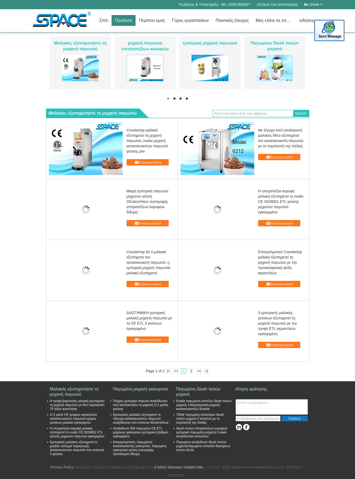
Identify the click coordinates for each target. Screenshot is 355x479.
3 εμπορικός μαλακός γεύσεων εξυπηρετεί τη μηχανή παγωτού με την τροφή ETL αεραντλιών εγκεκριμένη (277, 323)
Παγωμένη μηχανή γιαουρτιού (140, 389)
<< (176, 371)
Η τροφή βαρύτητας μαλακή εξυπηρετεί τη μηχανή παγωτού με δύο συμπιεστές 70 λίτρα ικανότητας (77, 405)
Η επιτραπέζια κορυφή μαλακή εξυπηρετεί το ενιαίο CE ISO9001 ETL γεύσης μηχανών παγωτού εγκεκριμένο (281, 201)
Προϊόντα (123, 20)
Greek (315, 4)
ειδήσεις (306, 20)
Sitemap (174, 467)
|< (168, 371)
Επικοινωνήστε (150, 162)
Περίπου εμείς (152, 20)
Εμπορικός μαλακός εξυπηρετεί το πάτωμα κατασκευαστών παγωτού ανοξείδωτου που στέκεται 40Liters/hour (141, 418)
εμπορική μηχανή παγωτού (210, 43)
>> (199, 371)
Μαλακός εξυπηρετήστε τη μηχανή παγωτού (74, 392)
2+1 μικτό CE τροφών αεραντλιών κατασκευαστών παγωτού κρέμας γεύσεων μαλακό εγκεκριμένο (73, 418)
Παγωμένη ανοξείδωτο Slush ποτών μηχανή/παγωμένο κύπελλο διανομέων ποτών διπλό (203, 446)
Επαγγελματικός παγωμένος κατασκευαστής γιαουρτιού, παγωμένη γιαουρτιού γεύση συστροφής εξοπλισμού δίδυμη (140, 448)
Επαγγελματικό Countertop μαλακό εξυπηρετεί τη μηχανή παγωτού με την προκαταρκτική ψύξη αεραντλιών (280, 262)
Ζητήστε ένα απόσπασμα (277, 4)
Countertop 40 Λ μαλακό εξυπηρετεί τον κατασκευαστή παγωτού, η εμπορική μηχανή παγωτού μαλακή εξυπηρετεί (149, 262)
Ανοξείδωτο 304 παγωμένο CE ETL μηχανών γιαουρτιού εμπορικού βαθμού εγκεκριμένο (140, 432)
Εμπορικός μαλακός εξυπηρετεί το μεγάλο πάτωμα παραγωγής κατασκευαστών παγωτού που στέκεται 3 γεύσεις (77, 448)
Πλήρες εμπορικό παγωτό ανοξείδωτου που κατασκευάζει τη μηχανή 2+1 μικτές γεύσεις (140, 405)
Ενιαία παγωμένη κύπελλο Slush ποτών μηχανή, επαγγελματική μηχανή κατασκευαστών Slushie (204, 405)
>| (206, 371)
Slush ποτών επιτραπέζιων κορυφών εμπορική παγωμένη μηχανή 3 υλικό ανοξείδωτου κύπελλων (202, 432)
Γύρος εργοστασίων (190, 20)
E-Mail (159, 467)
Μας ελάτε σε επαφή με (276, 20)
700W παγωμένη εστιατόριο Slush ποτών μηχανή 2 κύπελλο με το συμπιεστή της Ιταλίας (200, 418)
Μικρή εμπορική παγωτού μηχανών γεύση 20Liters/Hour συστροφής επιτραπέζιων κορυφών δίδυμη (147, 201)
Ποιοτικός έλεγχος (232, 20)
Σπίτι (103, 20)
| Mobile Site (192, 467)
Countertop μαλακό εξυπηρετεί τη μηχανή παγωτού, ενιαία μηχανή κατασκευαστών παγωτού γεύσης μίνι (147, 140)
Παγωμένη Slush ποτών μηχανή (198, 392)
